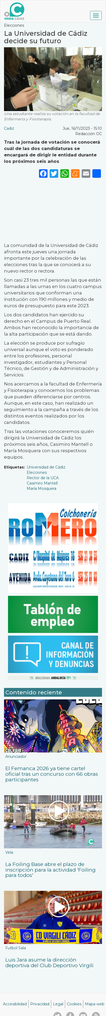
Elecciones (37, 472)
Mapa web (94, 1004)
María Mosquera (41, 488)
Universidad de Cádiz (46, 467)
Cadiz (9, 128)
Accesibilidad (15, 1004)
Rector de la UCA (43, 477)
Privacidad (39, 1004)
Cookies (74, 1004)
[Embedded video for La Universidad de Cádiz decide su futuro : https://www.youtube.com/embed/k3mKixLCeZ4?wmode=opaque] (53, 209)
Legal (58, 1004)
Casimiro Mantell (42, 483)
